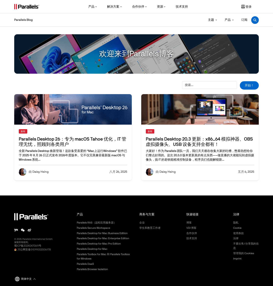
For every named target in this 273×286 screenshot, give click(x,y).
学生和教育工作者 (150, 228)
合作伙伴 (191, 233)
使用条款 (238, 233)
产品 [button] (228, 19)
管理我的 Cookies (243, 253)
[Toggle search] (255, 20)
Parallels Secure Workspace (93, 228)
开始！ (249, 85)
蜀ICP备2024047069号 (27, 246)
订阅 (244, 19)
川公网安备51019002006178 (34, 249)
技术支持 (191, 238)
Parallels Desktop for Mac (92, 249)
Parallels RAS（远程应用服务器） (96, 222)
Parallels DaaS (85, 264)
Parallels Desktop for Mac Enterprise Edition (103, 238)
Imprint (237, 258)
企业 (142, 222)
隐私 (235, 222)
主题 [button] (211, 19)
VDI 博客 (191, 228)
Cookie (237, 228)
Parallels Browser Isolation (92, 269)
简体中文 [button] (23, 279)
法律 (235, 238)
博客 (189, 222)
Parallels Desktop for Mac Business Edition (102, 233)
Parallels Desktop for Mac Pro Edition (99, 243)
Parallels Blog (23, 19)
